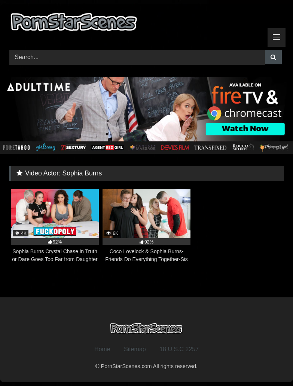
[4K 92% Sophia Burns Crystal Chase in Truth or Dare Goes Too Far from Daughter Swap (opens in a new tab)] (55, 226)
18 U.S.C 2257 (179, 349)
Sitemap (135, 349)
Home (102, 349)
